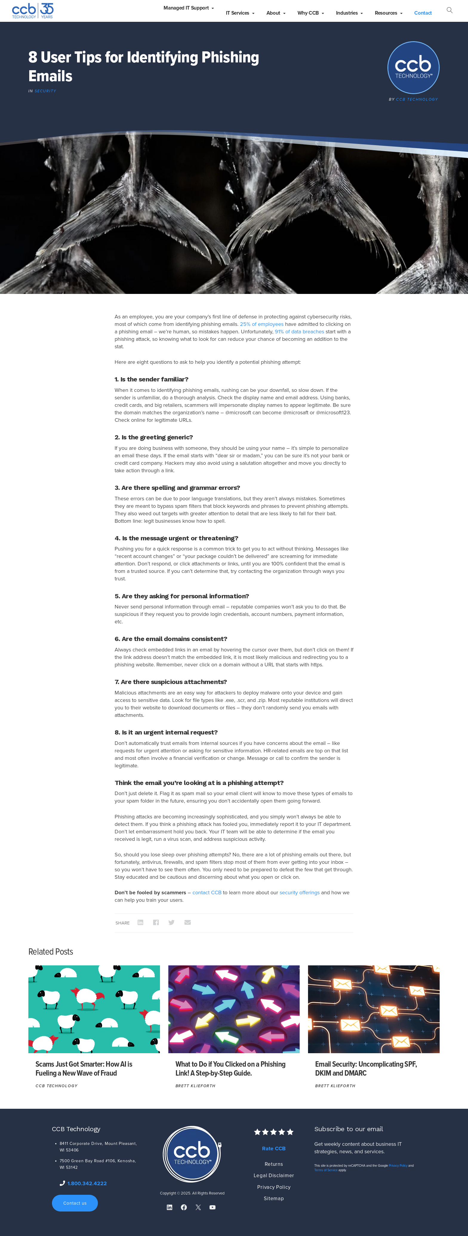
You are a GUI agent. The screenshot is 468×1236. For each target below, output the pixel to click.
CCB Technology (417, 99)
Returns (274, 1164)
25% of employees (262, 324)
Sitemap (274, 1198)
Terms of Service (326, 1170)
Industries (347, 13)
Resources (386, 13)
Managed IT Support (186, 8)
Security (45, 91)
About (273, 13)
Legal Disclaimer (274, 1175)
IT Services (237, 13)
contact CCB (207, 892)
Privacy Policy (273, 1187)
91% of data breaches (299, 331)
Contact (423, 13)
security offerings (300, 892)
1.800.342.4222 (87, 1183)
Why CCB (308, 13)
